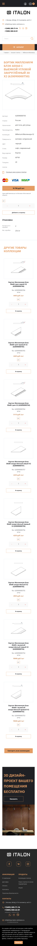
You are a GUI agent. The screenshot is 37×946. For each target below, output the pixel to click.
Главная (6, 52)
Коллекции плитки (24, 878)
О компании (6, 878)
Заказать (13, 799)
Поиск (33, 39)
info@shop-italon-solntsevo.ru (15, 24)
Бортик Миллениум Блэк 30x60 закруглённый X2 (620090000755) (18, 584)
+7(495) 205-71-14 (11, 28)
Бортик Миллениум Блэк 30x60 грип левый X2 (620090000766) (18, 284)
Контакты (5, 889)
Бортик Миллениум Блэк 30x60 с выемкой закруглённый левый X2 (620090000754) (18, 646)
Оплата (4, 886)
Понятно (18, 942)
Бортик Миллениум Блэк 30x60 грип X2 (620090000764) (18, 404)
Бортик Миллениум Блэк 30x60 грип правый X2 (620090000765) (18, 345)
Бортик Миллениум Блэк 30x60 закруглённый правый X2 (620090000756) (18, 524)
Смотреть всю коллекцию (19, 751)
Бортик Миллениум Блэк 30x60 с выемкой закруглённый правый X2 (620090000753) (18, 708)
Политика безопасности (10, 893)
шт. (4, 201)
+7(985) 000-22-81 (11, 31)
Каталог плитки (15, 52)
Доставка (5, 882)
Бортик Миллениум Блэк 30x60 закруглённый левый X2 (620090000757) (18, 464)
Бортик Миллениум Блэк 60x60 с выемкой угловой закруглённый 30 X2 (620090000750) (18, 92)
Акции (20, 888)
